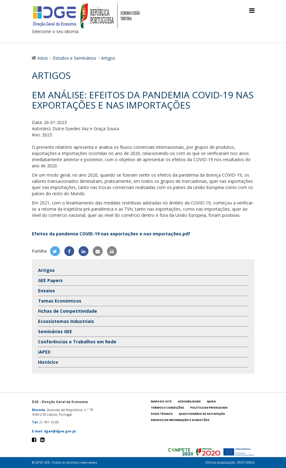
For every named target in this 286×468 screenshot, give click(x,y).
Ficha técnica (162, 414)
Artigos (46, 270)
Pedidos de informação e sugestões (180, 420)
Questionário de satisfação (202, 414)
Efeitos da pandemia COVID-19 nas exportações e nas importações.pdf (111, 234)
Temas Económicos (59, 301)
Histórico (48, 362)
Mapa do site (161, 401)
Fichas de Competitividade (67, 311)
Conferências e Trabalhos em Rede (77, 342)
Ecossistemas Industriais (66, 321)
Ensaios (46, 291)
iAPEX (44, 352)
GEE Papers (50, 280)
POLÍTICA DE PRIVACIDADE (209, 408)
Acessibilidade (189, 401)
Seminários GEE (55, 331)
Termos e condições (167, 408)
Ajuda (211, 401)
